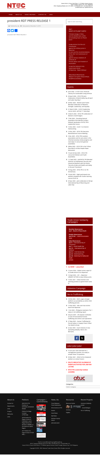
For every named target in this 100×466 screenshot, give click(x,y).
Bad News (54, 416)
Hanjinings (41, 407)
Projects (9, 411)
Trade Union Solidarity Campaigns (77, 221)
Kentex (41, 414)
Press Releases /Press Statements (56, 404)
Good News (54, 413)
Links (51, 14)
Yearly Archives (30, 14)
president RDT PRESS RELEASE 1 (17, 35)
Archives (68, 410)
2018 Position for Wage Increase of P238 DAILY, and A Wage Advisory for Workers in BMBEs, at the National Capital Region (27, 423)
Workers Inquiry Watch (55, 419)
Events (70, 87)
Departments (10, 406)
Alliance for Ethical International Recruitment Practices (41, 435)
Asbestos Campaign (76, 288)
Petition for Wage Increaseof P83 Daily (26, 413)
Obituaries (10, 414)
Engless (68, 412)
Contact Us (42, 14)
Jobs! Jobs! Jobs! (74, 346)
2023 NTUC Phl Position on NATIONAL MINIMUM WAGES (28, 405)
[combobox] (79, 21)
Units (8, 408)
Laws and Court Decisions (73, 406)
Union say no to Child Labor (41, 425)
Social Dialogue (86, 408)
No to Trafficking (75, 294)
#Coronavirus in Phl (56, 408)
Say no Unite (41, 430)
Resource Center (70, 403)
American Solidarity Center (86, 404)
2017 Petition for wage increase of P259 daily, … (28, 432)
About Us (18, 14)
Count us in (41, 419)
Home (11, 14)
